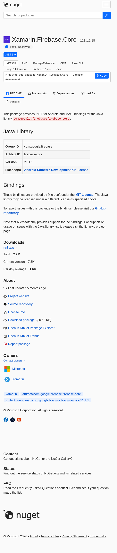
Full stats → (11, 247)
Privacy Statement (74, 536)
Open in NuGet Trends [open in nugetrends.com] (23, 336)
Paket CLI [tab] (77, 63)
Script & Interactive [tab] (16, 69)
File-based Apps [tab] (42, 69)
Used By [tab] (88, 93)
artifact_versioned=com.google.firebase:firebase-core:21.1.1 (47, 400)
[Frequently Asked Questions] (8, 483)
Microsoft (18, 368)
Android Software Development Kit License (56, 170)
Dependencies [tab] (63, 93)
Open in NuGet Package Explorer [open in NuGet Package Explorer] (31, 328)
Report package (19, 344)
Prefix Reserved (20, 46)
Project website (18, 296)
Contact (11, 454)
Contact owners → (15, 360)
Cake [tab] (59, 69)
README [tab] (14, 93)
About (34, 536)
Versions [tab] (13, 102)
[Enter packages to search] (53, 15)
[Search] (107, 15)
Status (9, 468)
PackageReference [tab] (43, 63)
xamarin (11, 394)
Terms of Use (50, 536)
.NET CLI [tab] (11, 63)
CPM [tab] (63, 63)
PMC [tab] (24, 63)
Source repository (20, 304)
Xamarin (18, 379)
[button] (102, 76)
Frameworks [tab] (37, 93)
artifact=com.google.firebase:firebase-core (51, 394)
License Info (16, 312)
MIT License (85, 194)
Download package (21, 320)
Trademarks (98, 536)
